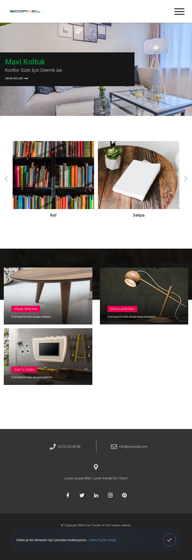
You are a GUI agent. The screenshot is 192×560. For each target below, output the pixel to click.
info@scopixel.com (133, 446)
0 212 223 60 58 (69, 446)
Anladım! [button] (169, 536)
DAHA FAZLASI (16, 78)
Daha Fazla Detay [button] (102, 540)
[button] (6, 179)
